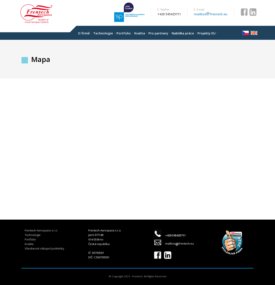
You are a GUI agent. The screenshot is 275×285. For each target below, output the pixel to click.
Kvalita (139, 33)
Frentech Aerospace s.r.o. (41, 230)
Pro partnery (158, 33)
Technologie (103, 33)
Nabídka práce (183, 33)
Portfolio (123, 33)
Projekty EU (206, 33)
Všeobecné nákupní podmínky (44, 248)
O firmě (84, 33)
